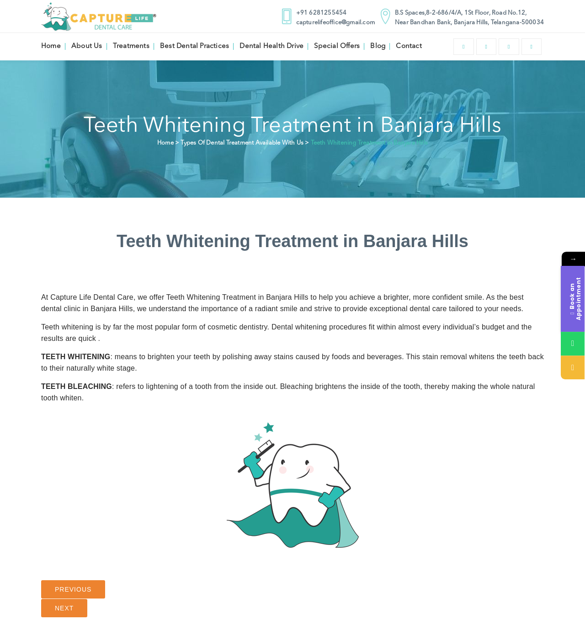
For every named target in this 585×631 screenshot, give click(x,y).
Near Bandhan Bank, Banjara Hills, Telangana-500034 (469, 23)
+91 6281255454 (321, 13)
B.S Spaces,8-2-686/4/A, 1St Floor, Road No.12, (460, 13)
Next (64, 608)
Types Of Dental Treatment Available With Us (242, 143)
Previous (73, 589)
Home (165, 143)
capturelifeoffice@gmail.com (335, 23)
